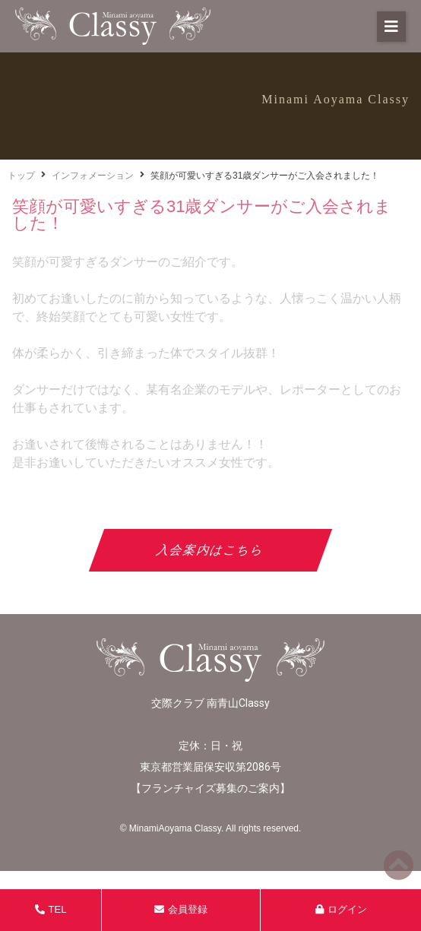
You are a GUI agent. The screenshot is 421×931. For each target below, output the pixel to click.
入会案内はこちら (211, 549)
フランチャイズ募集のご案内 (210, 788)
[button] (391, 26)
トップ (21, 175)
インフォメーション (93, 175)
